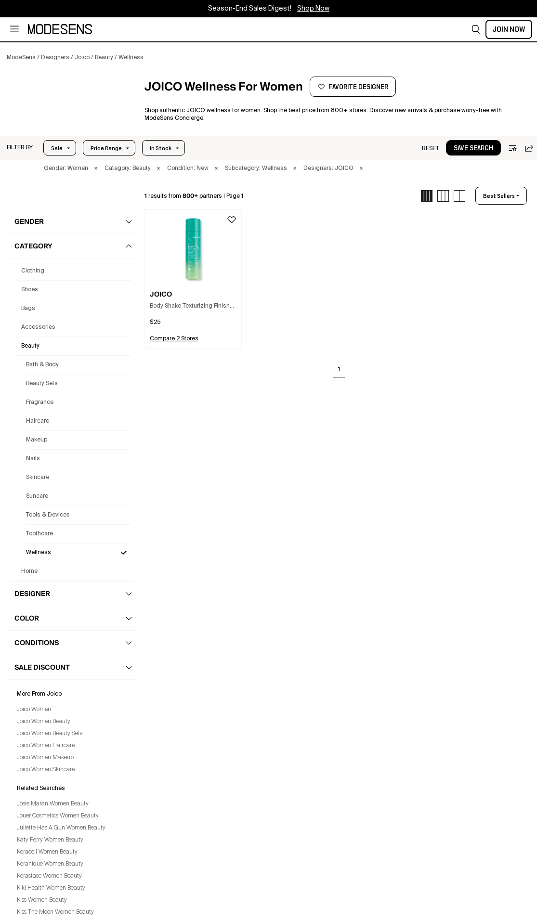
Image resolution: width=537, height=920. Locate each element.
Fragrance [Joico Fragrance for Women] (39, 402)
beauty (30, 346)
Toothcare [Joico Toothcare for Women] (39, 534)
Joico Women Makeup (45, 758)
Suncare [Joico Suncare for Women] (37, 496)
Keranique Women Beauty (50, 864)
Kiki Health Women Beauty (51, 888)
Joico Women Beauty (43, 722)
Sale (57, 148)
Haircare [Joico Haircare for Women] (37, 421)
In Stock (160, 148)
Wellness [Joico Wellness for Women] (38, 553)
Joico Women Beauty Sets (49, 734)
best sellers (499, 196)
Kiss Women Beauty (42, 900)
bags (28, 308)
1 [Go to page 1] (339, 370)
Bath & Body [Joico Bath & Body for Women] (42, 365)
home (29, 571)
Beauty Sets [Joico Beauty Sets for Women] (42, 384)
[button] (476, 29)
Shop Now (313, 8)
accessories (38, 327)
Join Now (508, 29)
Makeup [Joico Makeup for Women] (36, 440)
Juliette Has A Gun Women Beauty (61, 828)
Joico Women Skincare (46, 770)
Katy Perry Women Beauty (50, 840)
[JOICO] (70, 104)
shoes (29, 290)
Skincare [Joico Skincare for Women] (37, 477)
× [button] (96, 168)
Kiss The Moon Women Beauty (55, 912)
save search (473, 148)
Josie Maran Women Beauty (53, 804)
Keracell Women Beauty (47, 852)
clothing (32, 271)
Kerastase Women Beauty (49, 876)
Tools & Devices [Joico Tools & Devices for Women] (48, 515)
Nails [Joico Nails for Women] (33, 459)
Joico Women (34, 710)
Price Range (106, 148)
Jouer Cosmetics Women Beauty (58, 816)
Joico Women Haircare (46, 746)
